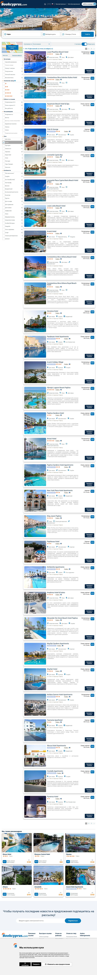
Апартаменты (51, 645)
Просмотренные (61, 4)
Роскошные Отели (71, 936)
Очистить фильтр (17, 55)
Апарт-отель (51, 131)
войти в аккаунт (89, 4)
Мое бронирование (74, 4)
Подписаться (73, 921)
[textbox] (22, 34)
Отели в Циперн (43, 936)
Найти (87, 34)
